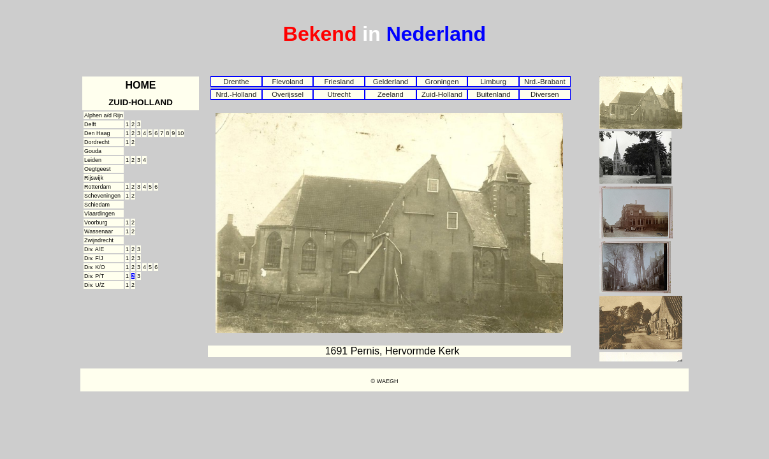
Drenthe (236, 81)
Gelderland (390, 81)
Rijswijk (93, 178)
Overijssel (288, 94)
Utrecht (339, 94)
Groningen (442, 81)
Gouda (92, 151)
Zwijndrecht (99, 240)
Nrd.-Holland (236, 94)
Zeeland (390, 94)
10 (180, 133)
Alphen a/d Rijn (103, 115)
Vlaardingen (99, 213)
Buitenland (493, 94)
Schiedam (97, 204)
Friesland (339, 81)
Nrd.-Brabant (545, 81)
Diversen (545, 94)
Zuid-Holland (441, 94)
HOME (141, 85)
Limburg (493, 81)
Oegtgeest (97, 169)
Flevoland (287, 81)
